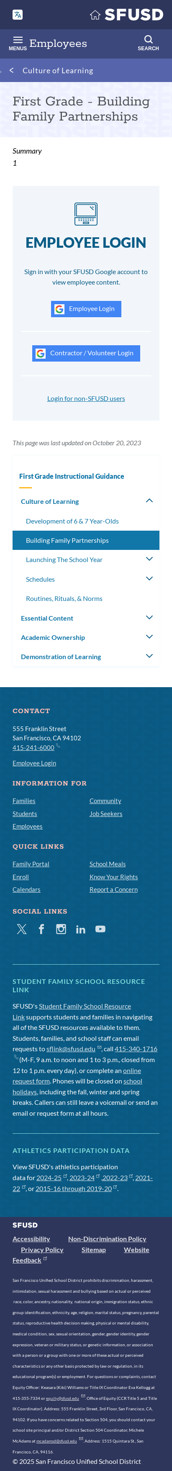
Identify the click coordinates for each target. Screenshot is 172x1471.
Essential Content (47, 618)
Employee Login (84, 309)
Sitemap (94, 1249)
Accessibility (31, 1239)
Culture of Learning (58, 70)
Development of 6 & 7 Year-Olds (72, 521)
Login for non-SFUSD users (86, 398)
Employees (28, 826)
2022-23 (118, 1177)
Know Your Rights (114, 877)
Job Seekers (106, 813)
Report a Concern (114, 889)
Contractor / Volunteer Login (84, 354)
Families (24, 800)
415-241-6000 (36, 747)
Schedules (40, 579)
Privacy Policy (42, 1249)
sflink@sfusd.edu (73, 1049)
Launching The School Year (64, 559)
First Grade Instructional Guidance (71, 476)
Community (105, 800)
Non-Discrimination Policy (107, 1239)
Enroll (21, 877)
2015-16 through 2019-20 (76, 1188)
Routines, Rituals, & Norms (64, 598)
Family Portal (31, 864)
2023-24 (84, 1177)
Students (25, 813)
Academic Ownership (53, 637)
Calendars (27, 889)
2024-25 (51, 1177)
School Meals (108, 864)
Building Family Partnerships (67, 540)
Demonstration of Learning (61, 656)
